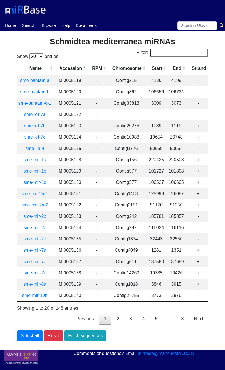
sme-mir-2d (34, 238)
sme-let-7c (35, 137)
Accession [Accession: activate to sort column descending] (70, 68)
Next (198, 318)
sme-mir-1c (35, 182)
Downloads (86, 25)
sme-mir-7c (35, 272)
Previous (85, 318)
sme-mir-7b (34, 261)
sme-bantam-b (34, 91)
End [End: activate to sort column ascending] (177, 68)
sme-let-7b (35, 125)
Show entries (37, 56)
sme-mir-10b (35, 295)
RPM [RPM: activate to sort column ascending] (97, 68)
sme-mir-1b (34, 171)
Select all (30, 335)
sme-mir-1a (34, 159)
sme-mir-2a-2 (34, 205)
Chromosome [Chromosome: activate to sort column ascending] (127, 68)
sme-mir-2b (34, 216)
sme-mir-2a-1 (34, 193)
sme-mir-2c (35, 227)
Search (28, 25)
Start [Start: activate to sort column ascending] (157, 68)
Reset (54, 335)
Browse (49, 25)
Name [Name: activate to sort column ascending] (35, 68)
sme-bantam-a (34, 80)
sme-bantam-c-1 (34, 103)
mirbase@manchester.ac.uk (166, 353)
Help (65, 25)
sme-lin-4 (35, 148)
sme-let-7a (35, 114)
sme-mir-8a (34, 284)
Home (10, 25)
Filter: (172, 53)
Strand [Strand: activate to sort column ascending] (199, 68)
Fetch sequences (85, 335)
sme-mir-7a (34, 250)
